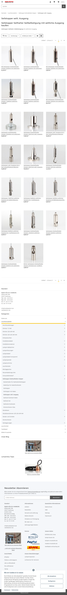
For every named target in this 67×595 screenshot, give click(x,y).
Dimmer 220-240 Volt (9, 331)
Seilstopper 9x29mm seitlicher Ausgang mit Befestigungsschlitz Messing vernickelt (55, 199)
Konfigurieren (51, 581)
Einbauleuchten (7, 338)
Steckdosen (6, 410)
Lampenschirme (7, 363)
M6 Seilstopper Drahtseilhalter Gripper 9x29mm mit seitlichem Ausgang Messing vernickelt (10, 67)
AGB (46, 510)
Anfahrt (27, 507)
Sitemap (47, 513)
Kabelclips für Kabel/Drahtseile (12, 385)
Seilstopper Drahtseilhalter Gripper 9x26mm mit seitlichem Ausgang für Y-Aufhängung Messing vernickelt (10, 265)
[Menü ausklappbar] (2, 1)
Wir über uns (28, 522)
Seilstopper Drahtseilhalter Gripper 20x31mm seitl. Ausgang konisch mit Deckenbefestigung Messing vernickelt (33, 166)
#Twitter (6, 557)
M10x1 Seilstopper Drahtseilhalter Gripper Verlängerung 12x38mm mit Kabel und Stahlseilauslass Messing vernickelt (33, 265)
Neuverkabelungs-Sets (9, 372)
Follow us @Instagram (10, 560)
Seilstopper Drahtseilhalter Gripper (13, 379)
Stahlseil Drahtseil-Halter (10, 398)
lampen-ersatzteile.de (51, 540)
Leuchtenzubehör (6, 321)
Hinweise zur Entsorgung (32, 519)
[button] (50, 2)
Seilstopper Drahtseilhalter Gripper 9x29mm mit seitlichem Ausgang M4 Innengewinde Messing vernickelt (33, 67)
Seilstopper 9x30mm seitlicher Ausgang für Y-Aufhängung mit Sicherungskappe (10, 232)
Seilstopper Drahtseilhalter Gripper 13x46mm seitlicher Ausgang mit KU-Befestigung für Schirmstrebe (10, 100)
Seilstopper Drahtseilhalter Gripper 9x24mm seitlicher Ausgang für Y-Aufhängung (53, 232)
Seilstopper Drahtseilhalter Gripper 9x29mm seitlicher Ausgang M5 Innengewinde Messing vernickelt (31, 100)
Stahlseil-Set (6, 401)
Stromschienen (7, 420)
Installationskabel (8, 341)
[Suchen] (64, 6)
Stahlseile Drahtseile (9, 404)
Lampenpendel (7, 360)
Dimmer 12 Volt (7, 328)
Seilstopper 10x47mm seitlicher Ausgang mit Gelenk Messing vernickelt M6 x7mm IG (10, 199)
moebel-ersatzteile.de (51, 543)
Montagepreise (7, 369)
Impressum (7, 590)
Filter (5, 36)
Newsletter (28, 510)
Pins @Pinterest (8, 566)
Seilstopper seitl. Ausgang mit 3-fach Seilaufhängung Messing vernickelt (55, 133)
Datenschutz (15, 590)
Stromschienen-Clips (9, 407)
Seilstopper (6, 388)
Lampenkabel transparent (10, 357)
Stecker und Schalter (8, 416)
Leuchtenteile (6, 366)
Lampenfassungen (8, 350)
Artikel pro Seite (27, 36)
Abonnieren (56, 497)
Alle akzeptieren (51, 576)
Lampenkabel (6, 353)
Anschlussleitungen (8, 325)
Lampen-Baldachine (8, 347)
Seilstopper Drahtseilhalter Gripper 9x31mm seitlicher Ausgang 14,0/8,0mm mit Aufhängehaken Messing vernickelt (53, 166)
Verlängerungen (7, 423)
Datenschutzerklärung (34, 491)
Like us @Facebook (9, 563)
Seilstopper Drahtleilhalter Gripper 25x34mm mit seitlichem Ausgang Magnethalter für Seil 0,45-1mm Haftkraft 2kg (10, 133)
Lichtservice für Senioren (32, 560)
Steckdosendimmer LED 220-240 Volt (13, 413)
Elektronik (4, 318)
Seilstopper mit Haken (9, 391)
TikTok (6, 569)
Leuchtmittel (4, 426)
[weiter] (64, 40)
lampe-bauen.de (49, 537)
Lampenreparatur (30, 557)
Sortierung (14, 36)
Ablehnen (51, 586)
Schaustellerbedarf (8, 375)
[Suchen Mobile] (31, 6)
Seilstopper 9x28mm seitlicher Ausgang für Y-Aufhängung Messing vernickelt (32, 199)
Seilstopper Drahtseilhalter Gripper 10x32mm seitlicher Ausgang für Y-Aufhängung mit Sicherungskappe (32, 232)
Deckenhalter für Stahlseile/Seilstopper (14, 382)
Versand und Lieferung (31, 513)
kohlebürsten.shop (50, 534)
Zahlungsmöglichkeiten (31, 525)
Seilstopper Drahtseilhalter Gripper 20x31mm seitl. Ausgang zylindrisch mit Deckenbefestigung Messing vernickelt (33, 133)
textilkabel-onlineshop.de (52, 546)
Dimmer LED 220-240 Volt (10, 334)
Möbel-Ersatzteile (6, 432)
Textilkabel (4, 429)
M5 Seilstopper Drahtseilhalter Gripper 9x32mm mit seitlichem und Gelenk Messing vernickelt (55, 100)
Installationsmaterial (8, 344)
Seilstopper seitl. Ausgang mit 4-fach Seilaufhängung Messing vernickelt (10, 166)
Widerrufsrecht (29, 516)
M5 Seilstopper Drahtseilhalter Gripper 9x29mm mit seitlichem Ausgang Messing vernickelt (55, 67)
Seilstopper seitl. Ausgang (10, 394)
